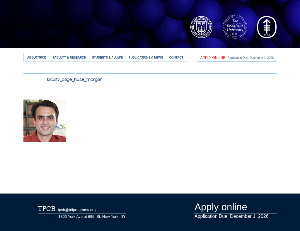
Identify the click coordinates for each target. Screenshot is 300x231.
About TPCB (37, 57)
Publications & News (146, 57)
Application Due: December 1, (237, 58)
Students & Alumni (107, 57)
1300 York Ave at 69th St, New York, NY (92, 216)
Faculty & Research (69, 57)
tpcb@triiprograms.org (77, 210)
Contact (176, 57)
